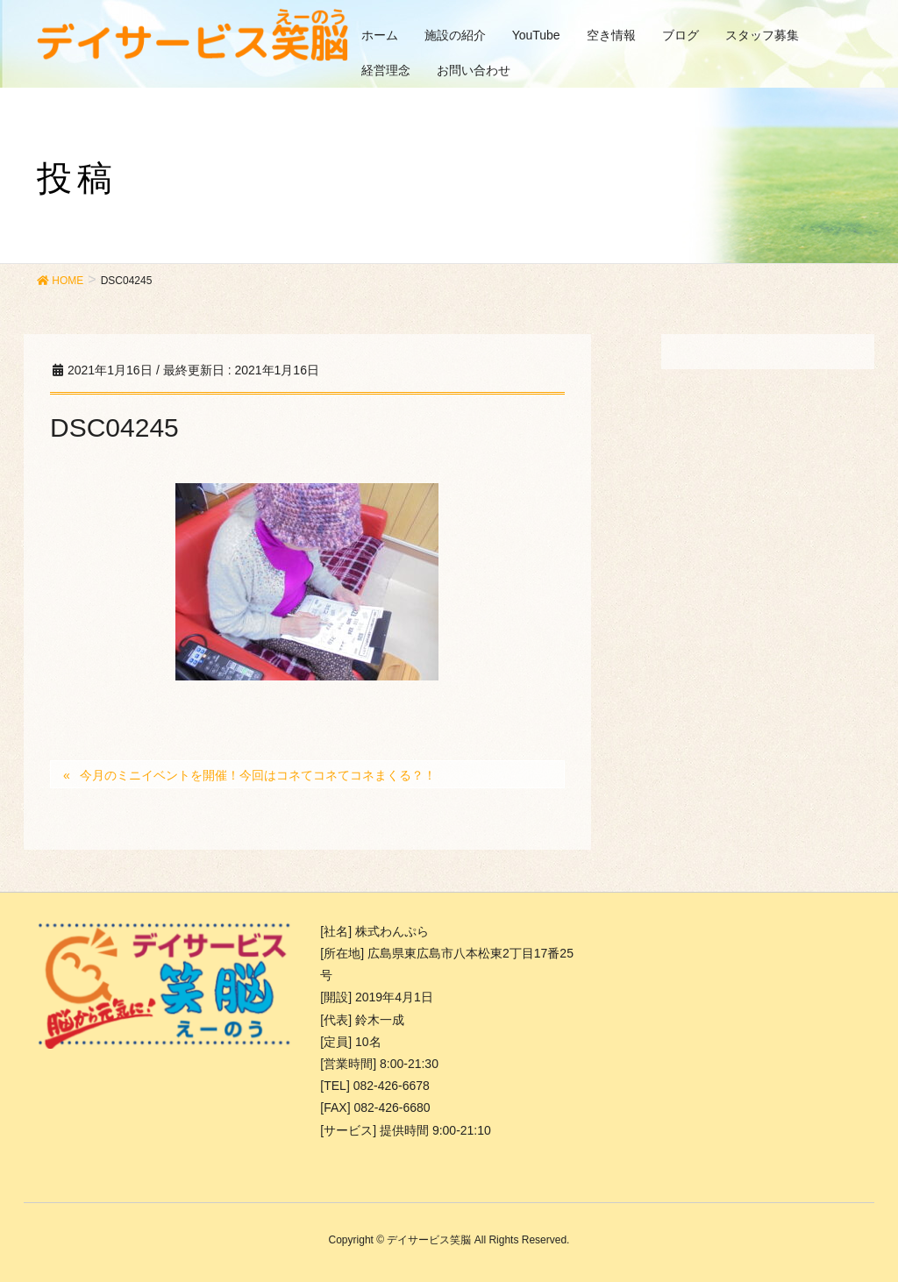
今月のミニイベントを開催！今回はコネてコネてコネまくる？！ (258, 775)
